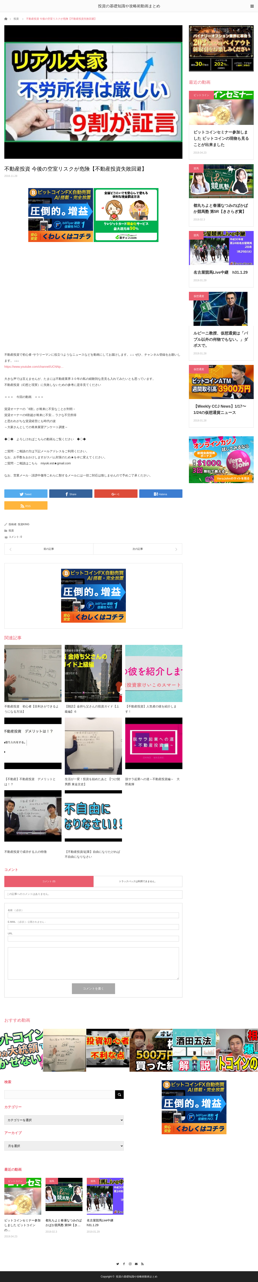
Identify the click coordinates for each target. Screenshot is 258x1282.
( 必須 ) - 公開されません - (27, 922)
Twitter (116, 1263)
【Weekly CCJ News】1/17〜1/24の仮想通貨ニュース (219, 409)
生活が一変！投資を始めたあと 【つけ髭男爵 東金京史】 (92, 781)
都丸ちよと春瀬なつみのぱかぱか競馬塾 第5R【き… (64, 1223)
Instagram (129, 1263)
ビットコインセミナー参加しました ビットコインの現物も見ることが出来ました (221, 138)
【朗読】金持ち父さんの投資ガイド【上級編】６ (92, 709)
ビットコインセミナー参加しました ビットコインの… (22, 1225)
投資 (16, 18)
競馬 (196, 168)
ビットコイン (201, 95)
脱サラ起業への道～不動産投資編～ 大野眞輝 (152, 781)
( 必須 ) (15, 910)
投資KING (23, 524)
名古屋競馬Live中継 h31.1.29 (220, 272)
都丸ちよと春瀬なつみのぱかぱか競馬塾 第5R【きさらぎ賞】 (220, 208)
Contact (135, 1263)
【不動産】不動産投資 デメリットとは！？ (30, 781)
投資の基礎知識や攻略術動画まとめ (129, 6)
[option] (21, 1050)
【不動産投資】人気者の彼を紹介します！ (151, 709)
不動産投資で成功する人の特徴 (25, 851)
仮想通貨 (199, 296)
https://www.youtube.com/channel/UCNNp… (34, 366)
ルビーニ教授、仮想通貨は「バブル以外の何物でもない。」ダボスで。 (220, 339)
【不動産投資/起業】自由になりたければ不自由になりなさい (92, 854)
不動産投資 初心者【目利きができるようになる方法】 (31, 709)
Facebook (122, 1263)
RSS (141, 1263)
